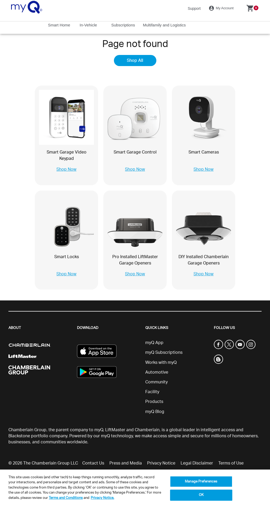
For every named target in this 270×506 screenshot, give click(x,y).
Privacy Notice (161, 463)
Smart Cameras (204, 152)
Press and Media (125, 463)
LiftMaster (115, 430)
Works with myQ (161, 362)
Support (194, 8)
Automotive (156, 372)
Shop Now (66, 169)
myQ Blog (154, 412)
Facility (152, 392)
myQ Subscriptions (163, 352)
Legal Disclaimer (197, 463)
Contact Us (93, 463)
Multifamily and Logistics (165, 25)
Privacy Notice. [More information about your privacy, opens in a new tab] (102, 498)
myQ (98, 430)
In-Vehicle (89, 25)
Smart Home (59, 25)
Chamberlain (147, 430)
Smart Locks (66, 257)
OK (201, 495)
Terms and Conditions (66, 498)
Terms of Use (231, 463)
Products (154, 402)
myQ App (154, 343)
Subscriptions (123, 25)
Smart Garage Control (135, 152)
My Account (222, 8)
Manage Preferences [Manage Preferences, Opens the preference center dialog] (201, 481)
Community (156, 382)
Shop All (135, 60)
